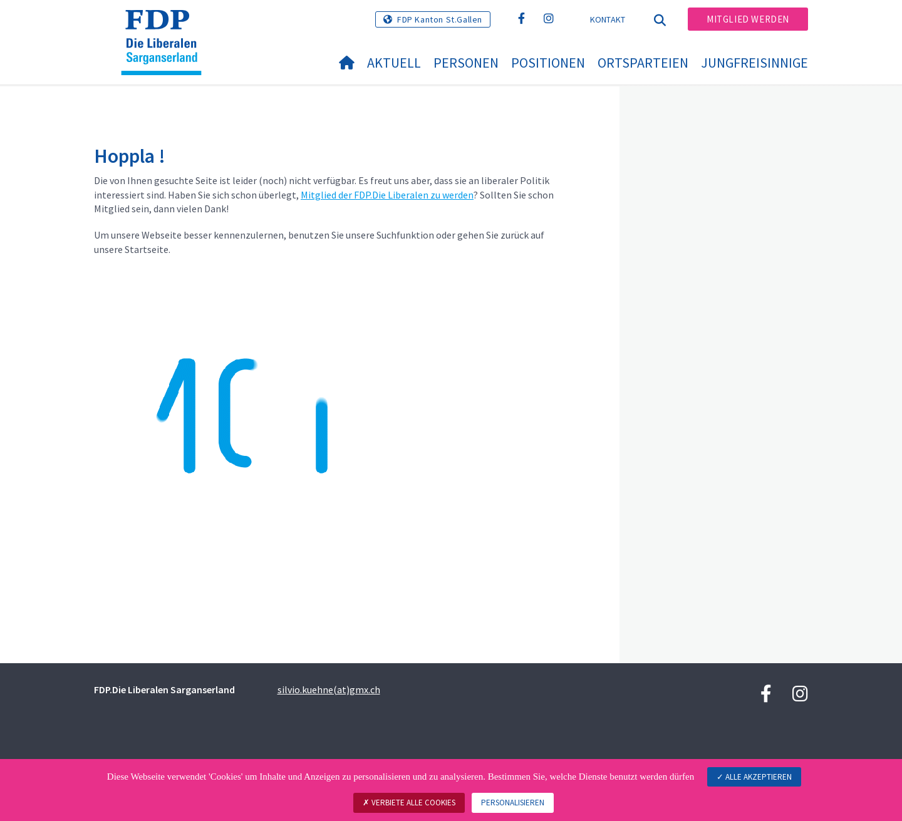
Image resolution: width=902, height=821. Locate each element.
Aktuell (394, 62)
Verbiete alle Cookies (409, 802)
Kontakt (608, 19)
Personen (466, 62)
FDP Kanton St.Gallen (439, 19)
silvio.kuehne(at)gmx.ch (328, 689)
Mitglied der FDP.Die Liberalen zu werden (387, 194)
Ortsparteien (643, 62)
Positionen (548, 62)
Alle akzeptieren (754, 777)
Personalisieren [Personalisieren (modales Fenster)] (512, 802)
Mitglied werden (748, 19)
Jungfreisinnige (754, 62)
